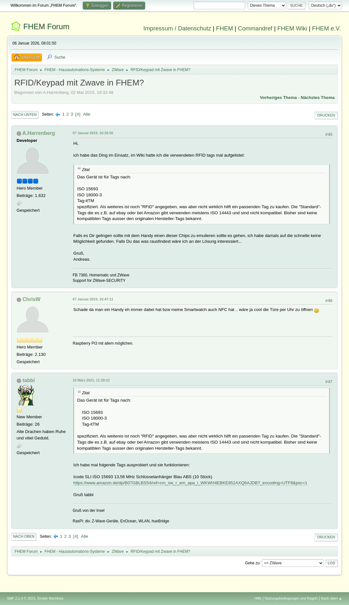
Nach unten (25, 115)
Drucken (326, 115)
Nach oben (24, 536)
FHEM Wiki (292, 28)
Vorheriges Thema (278, 97)
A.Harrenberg (38, 133)
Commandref (255, 28)
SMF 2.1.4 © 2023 (21, 598)
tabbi (28, 380)
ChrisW (31, 299)
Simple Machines (50, 598)
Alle (86, 114)
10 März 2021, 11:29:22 (91, 380)
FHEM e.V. (326, 28)
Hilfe (258, 598)
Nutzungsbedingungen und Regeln (291, 598)
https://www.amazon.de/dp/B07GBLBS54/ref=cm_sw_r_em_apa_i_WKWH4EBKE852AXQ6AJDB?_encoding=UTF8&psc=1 (190, 482)
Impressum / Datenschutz (177, 28)
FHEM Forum (46, 26)
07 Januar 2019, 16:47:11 (93, 299)
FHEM (224, 28)
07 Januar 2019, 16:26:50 (93, 133)
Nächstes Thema (318, 97)
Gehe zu (252, 562)
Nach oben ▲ (331, 598)
